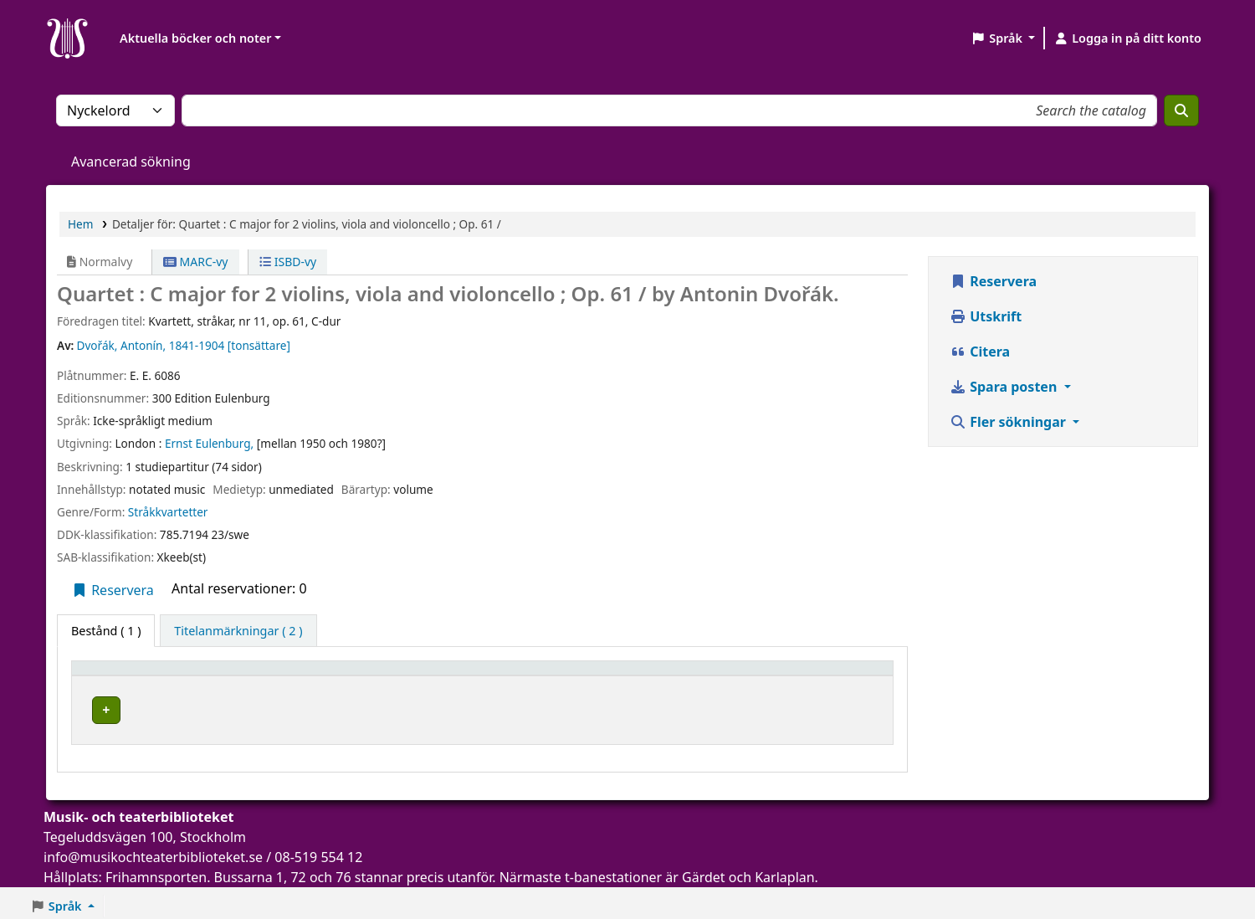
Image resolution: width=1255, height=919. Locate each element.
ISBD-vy (287, 262)
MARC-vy (195, 262)
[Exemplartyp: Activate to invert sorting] (152, 676)
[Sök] (1181, 110)
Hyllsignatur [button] (672, 676)
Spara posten (1005, 386)
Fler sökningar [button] (1009, 422)
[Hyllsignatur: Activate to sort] (708, 676)
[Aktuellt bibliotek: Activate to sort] (361, 676)
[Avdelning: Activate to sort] (559, 676)
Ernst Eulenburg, (209, 443)
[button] (1003, 38)
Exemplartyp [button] (117, 676)
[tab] (238, 631)
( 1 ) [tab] (106, 631)
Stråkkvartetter (168, 512)
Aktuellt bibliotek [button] (292, 676)
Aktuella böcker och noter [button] (195, 38)
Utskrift (986, 316)
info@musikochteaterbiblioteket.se (153, 851)
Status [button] (814, 676)
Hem (80, 224)
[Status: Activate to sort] (840, 676)
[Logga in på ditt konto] (1127, 38)
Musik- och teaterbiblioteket (319, 708)
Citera (980, 351)
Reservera (112, 590)
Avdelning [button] (527, 676)
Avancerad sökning (131, 161)
